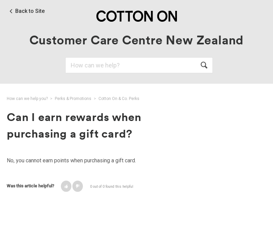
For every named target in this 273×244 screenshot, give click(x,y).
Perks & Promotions (73, 98)
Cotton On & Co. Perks (118, 98)
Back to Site (30, 11)
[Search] (139, 65)
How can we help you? (27, 98)
